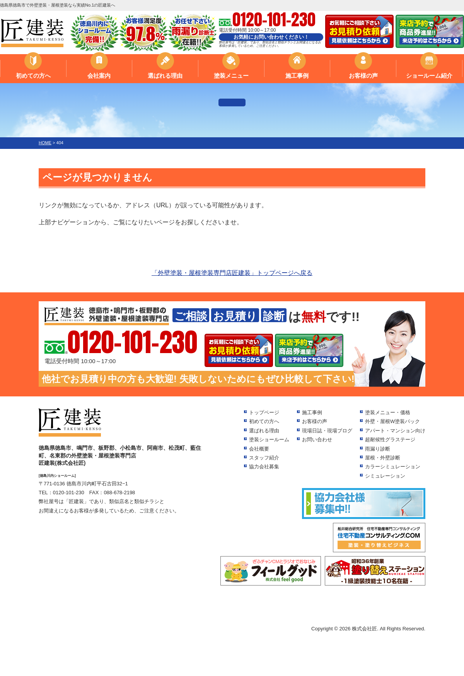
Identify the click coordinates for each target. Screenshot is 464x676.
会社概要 (259, 449)
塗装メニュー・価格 (387, 412)
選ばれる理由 (165, 75)
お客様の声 (363, 75)
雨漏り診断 (377, 449)
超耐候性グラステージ (390, 439)
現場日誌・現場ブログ (327, 431)
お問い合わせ (317, 439)
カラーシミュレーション (392, 466)
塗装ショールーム (269, 439)
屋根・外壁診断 (382, 458)
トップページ (264, 412)
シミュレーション (385, 476)
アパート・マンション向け (395, 431)
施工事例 (297, 75)
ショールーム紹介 (429, 75)
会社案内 (99, 75)
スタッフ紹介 (264, 458)
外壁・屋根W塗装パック (392, 421)
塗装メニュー (231, 75)
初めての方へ (33, 75)
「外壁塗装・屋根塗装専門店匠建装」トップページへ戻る (232, 273)
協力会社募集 (264, 466)
